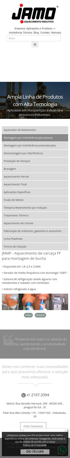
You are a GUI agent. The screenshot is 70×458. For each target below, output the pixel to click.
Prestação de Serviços (17, 161)
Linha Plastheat (13, 238)
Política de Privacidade (34, 445)
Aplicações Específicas (17, 192)
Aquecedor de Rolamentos (20, 130)
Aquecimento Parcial (16, 176)
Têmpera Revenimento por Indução (25, 207)
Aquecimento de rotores (18, 223)
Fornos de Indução (15, 246)
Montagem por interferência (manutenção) (30, 145)
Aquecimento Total (15, 184)
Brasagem (10, 169)
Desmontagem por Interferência (23, 153)
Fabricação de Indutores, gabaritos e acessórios (32, 231)
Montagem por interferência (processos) (28, 137)
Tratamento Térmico (16, 215)
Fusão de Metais (14, 200)
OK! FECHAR (35, 451)
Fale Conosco (33, 426)
